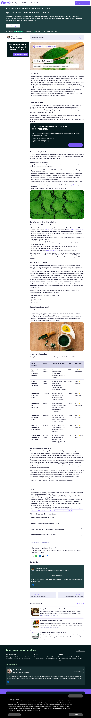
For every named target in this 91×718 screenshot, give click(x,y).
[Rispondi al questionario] (75, 145)
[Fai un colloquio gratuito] (20, 54)
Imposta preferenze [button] (14, 714)
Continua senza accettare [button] (75, 696)
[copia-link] (33, 556)
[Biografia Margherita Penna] (77, 671)
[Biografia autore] (57, 575)
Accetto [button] (76, 714)
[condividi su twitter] (43, 556)
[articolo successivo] (71, 595)
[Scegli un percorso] (82, 3)
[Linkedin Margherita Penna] (8, 682)
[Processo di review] (80, 650)
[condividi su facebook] (46, 556)
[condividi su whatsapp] (36, 556)
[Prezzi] (33, 3)
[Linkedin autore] (32, 585)
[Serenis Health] (6, 3)
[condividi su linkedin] (40, 556)
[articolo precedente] (43, 595)
